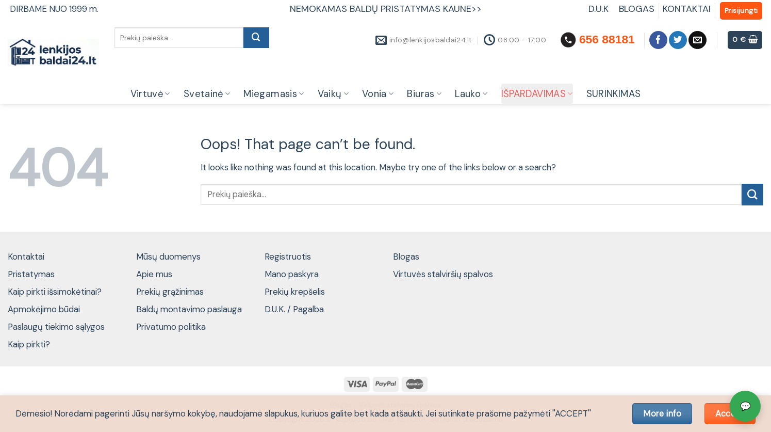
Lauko (471, 94)
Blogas (406, 256)
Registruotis (288, 256)
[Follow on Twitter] (678, 40)
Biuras (424, 94)
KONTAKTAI (687, 9)
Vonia (377, 94)
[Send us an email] (697, 40)
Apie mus (154, 274)
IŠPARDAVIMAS (537, 94)
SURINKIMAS (613, 94)
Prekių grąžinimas (170, 291)
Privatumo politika (171, 326)
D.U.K (599, 9)
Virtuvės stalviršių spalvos (443, 274)
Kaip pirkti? (29, 344)
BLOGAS (636, 9)
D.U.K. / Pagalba (294, 309)
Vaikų (333, 94)
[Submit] (256, 37)
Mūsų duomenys (168, 256)
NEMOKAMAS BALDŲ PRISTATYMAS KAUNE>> (386, 9)
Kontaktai (26, 256)
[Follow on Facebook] (658, 40)
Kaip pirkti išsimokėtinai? (55, 291)
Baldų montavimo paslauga (189, 309)
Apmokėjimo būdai (44, 309)
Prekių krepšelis (295, 291)
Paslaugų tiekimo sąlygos (56, 326)
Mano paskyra (292, 274)
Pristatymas (31, 274)
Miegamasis (273, 94)
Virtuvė (150, 94)
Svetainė (207, 94)
